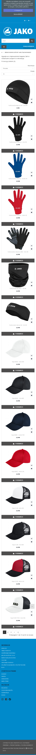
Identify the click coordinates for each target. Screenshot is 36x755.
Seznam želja (5, 692)
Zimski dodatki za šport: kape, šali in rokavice (18, 52)
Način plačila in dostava (8, 657)
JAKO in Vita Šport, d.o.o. (8, 655)
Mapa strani (4, 681)
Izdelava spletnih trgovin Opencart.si (14, 748)
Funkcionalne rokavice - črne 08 (18, 142)
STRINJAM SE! (18, 10)
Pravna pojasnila (15, 745)
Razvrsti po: (31, 65)
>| (18, 632)
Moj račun (4, 688)
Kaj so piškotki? (18, 14)
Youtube (3, 660)
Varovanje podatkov (7, 662)
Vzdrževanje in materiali (8, 653)
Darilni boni (4, 678)
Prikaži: (33, 71)
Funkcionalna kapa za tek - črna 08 (18, 105)
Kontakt (3, 674)
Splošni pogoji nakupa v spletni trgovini (13, 665)
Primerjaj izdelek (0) (8, 61)
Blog (2, 667)
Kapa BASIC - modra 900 (18, 435)
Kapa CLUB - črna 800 (18, 544)
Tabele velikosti (6, 650)
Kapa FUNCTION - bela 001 (18, 618)
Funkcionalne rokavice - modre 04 (18, 178)
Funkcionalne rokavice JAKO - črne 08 (18, 252)
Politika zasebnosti (27, 745)
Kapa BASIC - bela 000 (18, 361)
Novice (3, 695)
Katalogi (4, 648)
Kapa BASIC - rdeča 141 (18, 471)
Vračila (3, 676)
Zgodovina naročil (7, 690)
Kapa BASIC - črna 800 (18, 398)
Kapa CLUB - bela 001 (18, 508)
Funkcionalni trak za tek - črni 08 (18, 325)
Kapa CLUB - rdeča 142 (18, 581)
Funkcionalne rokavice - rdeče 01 (18, 215)
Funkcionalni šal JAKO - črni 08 (18, 288)
